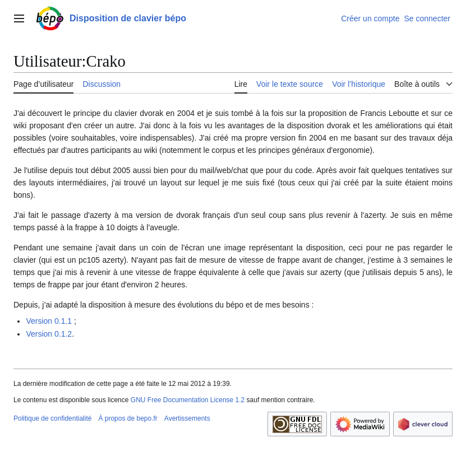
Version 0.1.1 (49, 320)
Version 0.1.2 (49, 333)
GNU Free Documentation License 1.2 (187, 400)
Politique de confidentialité (52, 418)
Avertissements (187, 418)
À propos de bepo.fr (127, 418)
